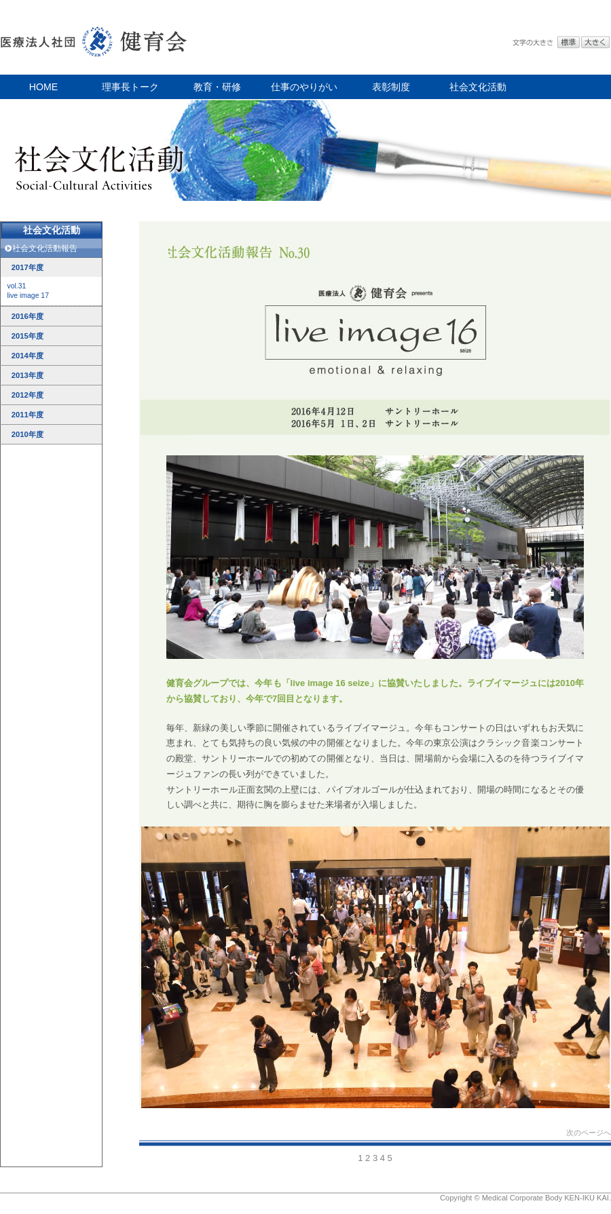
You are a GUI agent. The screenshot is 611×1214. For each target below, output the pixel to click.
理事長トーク (130, 86)
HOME (43, 86)
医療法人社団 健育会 (95, 37)
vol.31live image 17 (28, 290)
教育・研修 (217, 86)
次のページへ (588, 1132)
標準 (568, 42)
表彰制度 (391, 86)
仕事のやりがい (304, 86)
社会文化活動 (477, 86)
